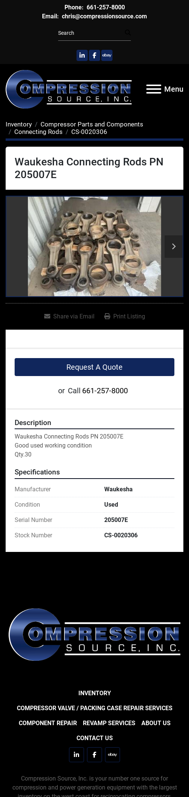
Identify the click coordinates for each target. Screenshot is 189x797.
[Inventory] (19, 124)
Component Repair (48, 723)
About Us (156, 723)
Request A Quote (94, 367)
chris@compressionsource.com (103, 16)
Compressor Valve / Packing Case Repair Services (94, 708)
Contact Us (94, 738)
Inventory (94, 693)
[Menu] (153, 89)
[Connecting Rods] (38, 131)
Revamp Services (109, 723)
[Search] (91, 33)
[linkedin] (82, 55)
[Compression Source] (94, 634)
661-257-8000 (105, 7)
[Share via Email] (69, 316)
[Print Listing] (124, 316)
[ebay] (106, 55)
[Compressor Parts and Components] (91, 124)
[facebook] (94, 55)
